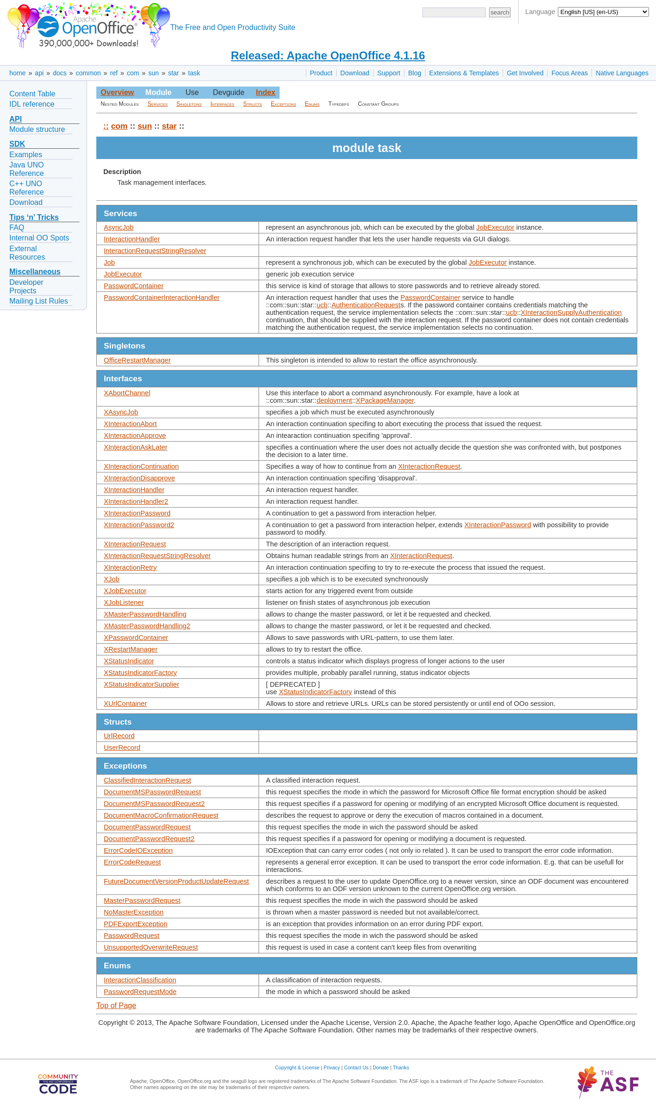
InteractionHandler (132, 239)
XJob (111, 579)
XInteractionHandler (134, 490)
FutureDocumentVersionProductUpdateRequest (176, 881)
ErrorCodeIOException (138, 850)
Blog (414, 73)
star (173, 73)
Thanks (401, 1067)
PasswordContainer (134, 286)
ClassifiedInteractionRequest (147, 780)
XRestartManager (131, 649)
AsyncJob (119, 227)
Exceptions (283, 104)
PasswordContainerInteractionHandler (162, 297)
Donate (381, 1067)
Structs (252, 104)
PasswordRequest (131, 935)
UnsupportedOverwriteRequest (151, 947)
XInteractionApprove (135, 435)
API (15, 119)
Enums (312, 104)
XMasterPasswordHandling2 (147, 626)
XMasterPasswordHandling (145, 614)
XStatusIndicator (129, 661)
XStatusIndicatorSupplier (141, 684)
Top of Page (116, 1005)
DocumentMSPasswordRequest (152, 792)
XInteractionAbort (130, 424)
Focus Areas (569, 73)
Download (354, 73)
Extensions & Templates (464, 73)
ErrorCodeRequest (132, 862)
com (133, 73)
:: (106, 126)
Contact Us (356, 1067)
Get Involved (525, 73)
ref (113, 73)
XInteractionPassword (137, 513)
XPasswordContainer (136, 637)
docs (60, 73)
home (17, 73)
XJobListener (124, 602)
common (88, 73)
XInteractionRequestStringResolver (157, 555)
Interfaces (222, 104)
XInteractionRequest (429, 466)
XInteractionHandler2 (136, 501)
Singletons (189, 104)
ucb (322, 305)
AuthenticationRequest (366, 305)
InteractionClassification (140, 980)
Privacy (332, 1067)
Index (265, 92)
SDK (17, 144)
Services (158, 104)
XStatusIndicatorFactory (140, 672)
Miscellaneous (34, 272)
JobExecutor (495, 227)
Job (109, 262)
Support (388, 73)
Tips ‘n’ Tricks (34, 217)
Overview (117, 92)
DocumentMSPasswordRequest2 (154, 803)
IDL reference (31, 104)
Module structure (37, 129)
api (39, 73)
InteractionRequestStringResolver (155, 250)
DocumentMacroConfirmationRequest (161, 815)
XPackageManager (385, 400)
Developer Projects (26, 286)
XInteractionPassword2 (139, 525)
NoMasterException (134, 912)
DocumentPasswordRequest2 (149, 838)
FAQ (16, 228)
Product (321, 73)
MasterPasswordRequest (142, 900)
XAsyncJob (121, 412)
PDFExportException (135, 924)
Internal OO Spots (39, 238)
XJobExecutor (125, 591)
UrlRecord (119, 736)
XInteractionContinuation (141, 466)
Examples (25, 155)
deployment (334, 400)
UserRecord (122, 747)
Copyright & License (297, 1067)
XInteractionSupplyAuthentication (571, 312)
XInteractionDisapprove (139, 478)
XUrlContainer (125, 703)
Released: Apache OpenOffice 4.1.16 (328, 55)
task (194, 73)
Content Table (32, 94)
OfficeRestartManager (137, 360)
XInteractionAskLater (135, 447)
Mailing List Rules (38, 301)
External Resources (27, 253)
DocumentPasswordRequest (147, 827)
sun (153, 73)
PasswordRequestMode (140, 991)
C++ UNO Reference (26, 188)
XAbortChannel (127, 393)
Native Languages (622, 73)
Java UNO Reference (26, 169)
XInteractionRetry (130, 567)
